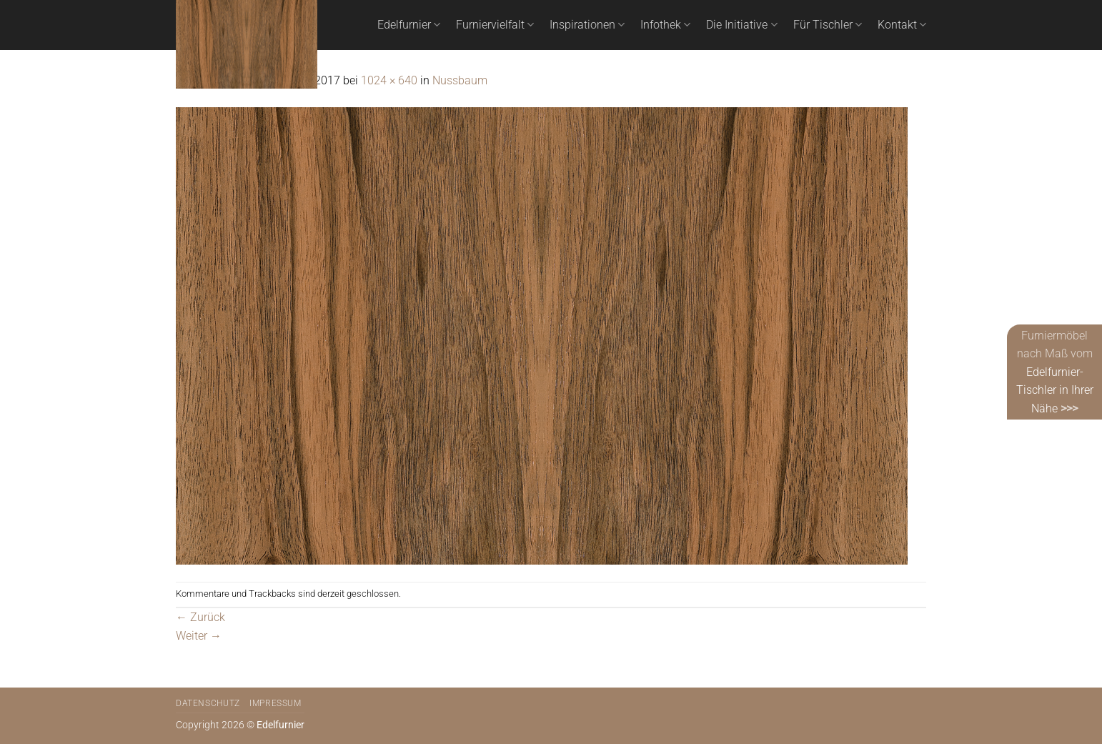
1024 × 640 (389, 80)
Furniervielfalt (495, 25)
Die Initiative (741, 25)
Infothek (665, 25)
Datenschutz (208, 703)
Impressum (275, 703)
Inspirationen (587, 25)
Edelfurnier (408, 25)
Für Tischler (827, 25)
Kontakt (902, 25)
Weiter (199, 636)
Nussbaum (459, 80)
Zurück (200, 617)
